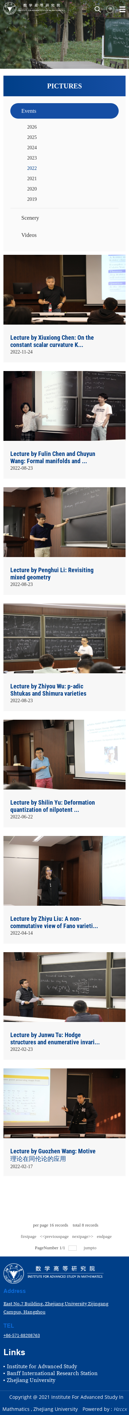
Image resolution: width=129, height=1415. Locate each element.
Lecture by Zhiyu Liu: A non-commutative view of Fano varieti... (54, 922)
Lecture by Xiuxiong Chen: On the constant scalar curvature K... (52, 341)
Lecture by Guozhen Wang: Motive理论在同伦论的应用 (53, 1154)
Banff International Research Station (52, 1373)
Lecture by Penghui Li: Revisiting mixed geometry (52, 573)
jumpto (90, 1247)
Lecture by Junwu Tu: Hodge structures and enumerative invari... (55, 1038)
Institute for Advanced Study (42, 1366)
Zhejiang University (31, 1380)
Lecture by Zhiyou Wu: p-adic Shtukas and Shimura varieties (48, 690)
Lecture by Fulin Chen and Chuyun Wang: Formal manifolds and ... (52, 457)
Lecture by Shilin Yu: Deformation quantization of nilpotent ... (52, 806)
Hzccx (120, 1409)
